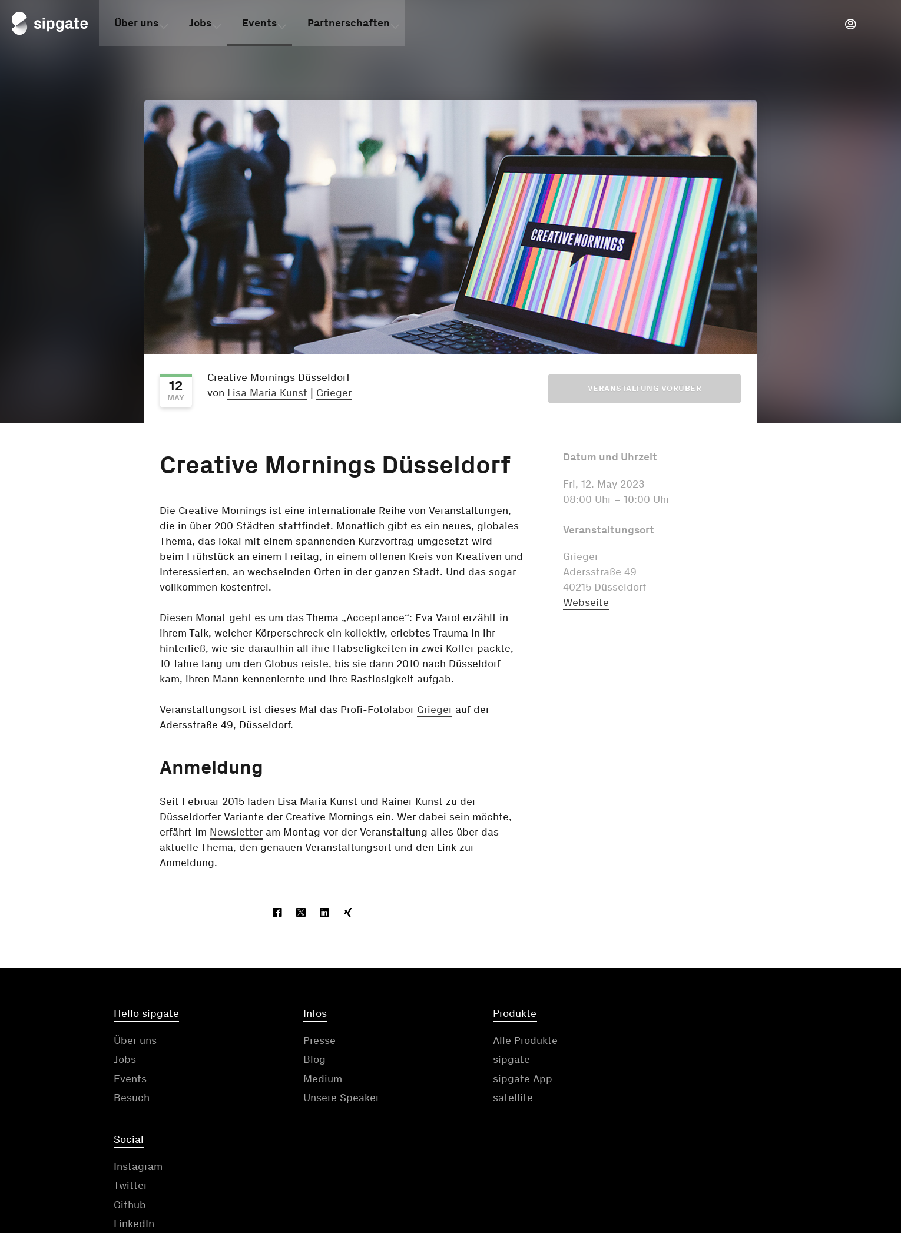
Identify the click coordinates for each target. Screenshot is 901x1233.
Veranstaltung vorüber (645, 388)
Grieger (334, 392)
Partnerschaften (348, 25)
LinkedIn (651, 1098)
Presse (302, 1041)
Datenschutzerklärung (568, 1160)
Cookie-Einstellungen (803, 1160)
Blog (297, 1060)
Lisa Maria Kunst (267, 392)
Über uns (136, 25)
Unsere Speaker (324, 1098)
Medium (305, 1079)
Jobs (200, 25)
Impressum (686, 1160)
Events (259, 25)
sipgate (476, 1060)
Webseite (586, 602)
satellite (478, 1098)
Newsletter (236, 832)
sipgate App (488, 1079)
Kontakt (399, 1160)
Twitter (647, 1060)
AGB (466, 1160)
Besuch (132, 1098)
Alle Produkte (490, 1041)
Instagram (655, 1041)
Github (647, 1079)
